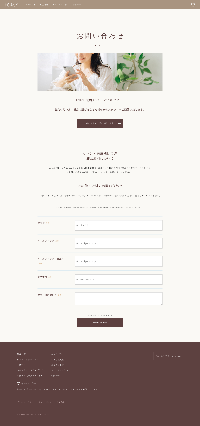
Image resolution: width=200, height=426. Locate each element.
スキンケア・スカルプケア (30, 370)
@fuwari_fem (26, 384)
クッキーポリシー (46, 402)
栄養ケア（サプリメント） (30, 375)
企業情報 (60, 402)
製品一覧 (21, 354)
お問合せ (77, 4)
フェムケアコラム (60, 4)
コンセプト (30, 4)
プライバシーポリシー (96, 315)
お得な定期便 (57, 359)
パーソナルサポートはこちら (100, 123)
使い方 (22, 365)
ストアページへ (168, 356)
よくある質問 (57, 365)
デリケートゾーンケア (28, 359)
